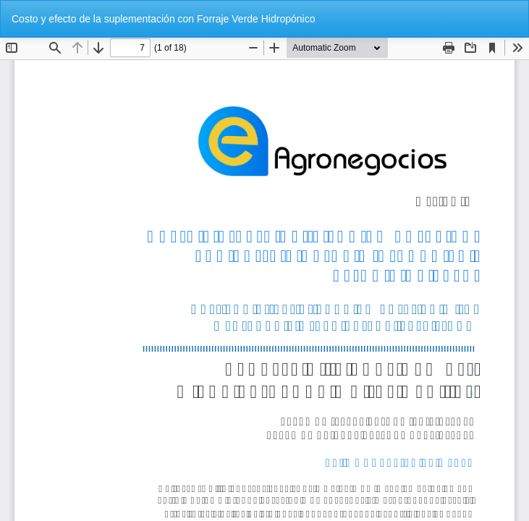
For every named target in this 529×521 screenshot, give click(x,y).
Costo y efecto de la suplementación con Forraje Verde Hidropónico (163, 19)
